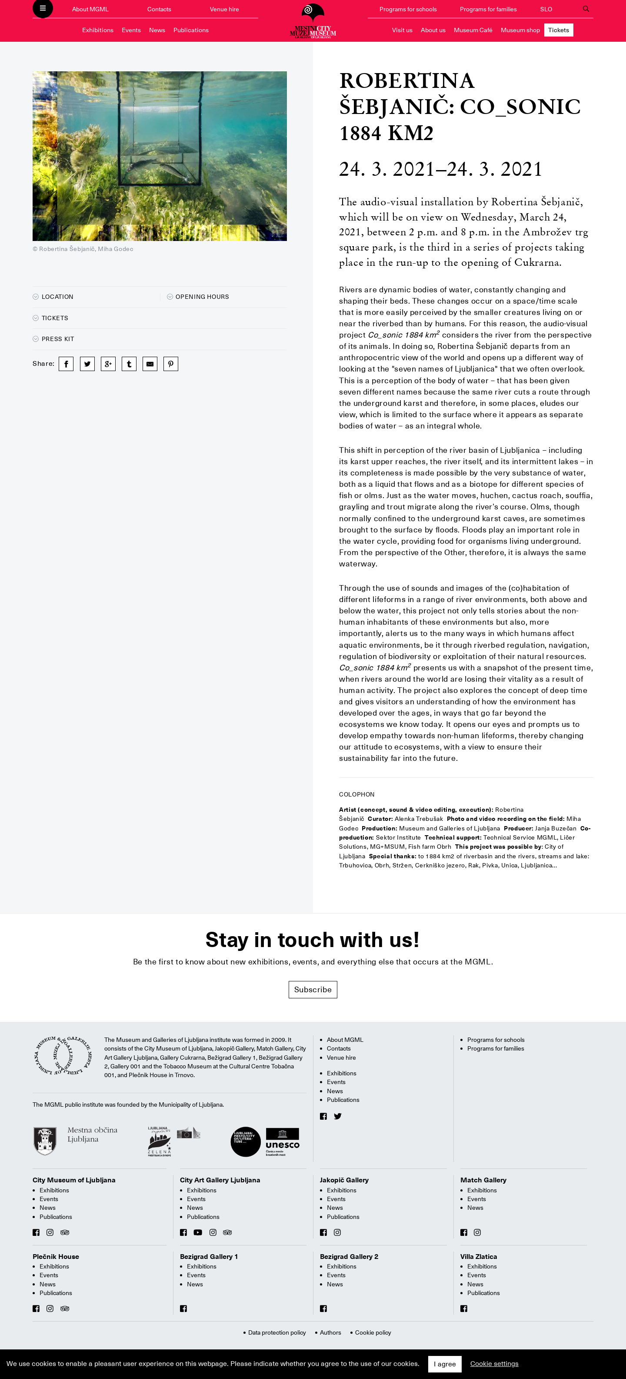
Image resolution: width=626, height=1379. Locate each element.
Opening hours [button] (198, 297)
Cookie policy (373, 1332)
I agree (445, 1364)
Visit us (402, 30)
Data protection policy (277, 1332)
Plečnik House (56, 1256)
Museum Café (473, 30)
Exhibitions (97, 30)
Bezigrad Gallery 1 (209, 1256)
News (157, 30)
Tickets (558, 30)
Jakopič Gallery (344, 1180)
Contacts (159, 9)
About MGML (90, 9)
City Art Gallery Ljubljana (220, 1180)
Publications (191, 30)
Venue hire (224, 9)
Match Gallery (483, 1180)
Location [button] (53, 297)
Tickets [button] (50, 318)
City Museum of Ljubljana (74, 1180)
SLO (546, 9)
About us (433, 30)
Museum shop (520, 30)
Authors (330, 1332)
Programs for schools (408, 9)
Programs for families (488, 9)
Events (131, 30)
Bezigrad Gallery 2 (349, 1256)
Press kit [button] (53, 339)
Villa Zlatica (478, 1256)
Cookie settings (494, 1363)
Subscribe (313, 989)
